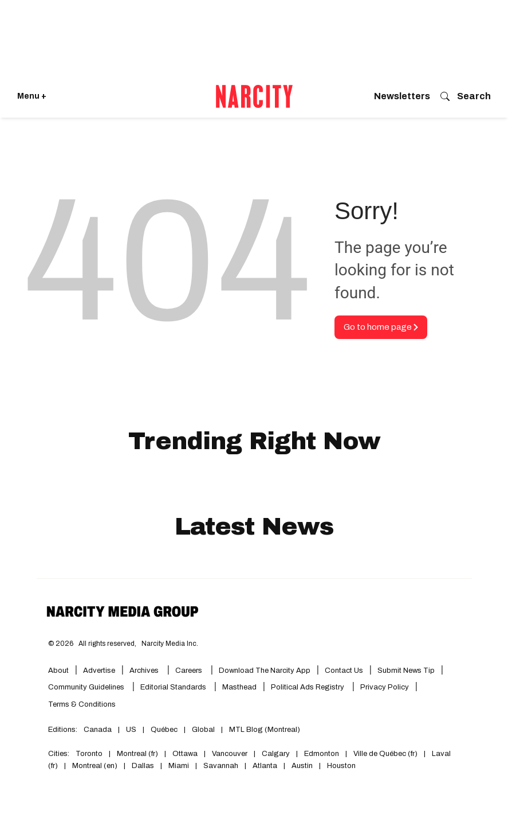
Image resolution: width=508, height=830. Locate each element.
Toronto (89, 754)
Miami (178, 766)
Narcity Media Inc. (169, 644)
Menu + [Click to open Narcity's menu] (31, 96)
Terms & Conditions (82, 704)
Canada (98, 730)
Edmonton (321, 754)
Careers (188, 671)
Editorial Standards (174, 687)
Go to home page (381, 327)
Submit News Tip (406, 671)
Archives (144, 671)
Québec (164, 730)
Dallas (143, 766)
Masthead (239, 687)
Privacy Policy (384, 687)
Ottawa (185, 754)
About (58, 671)
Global (203, 730)
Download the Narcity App (264, 671)
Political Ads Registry (308, 687)
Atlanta (265, 766)
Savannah (220, 766)
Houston (341, 766)
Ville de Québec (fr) (385, 754)
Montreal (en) (94, 766)
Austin (302, 766)
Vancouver (229, 754)
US (131, 730)
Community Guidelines (87, 687)
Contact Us (344, 671)
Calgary (276, 754)
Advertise (99, 671)
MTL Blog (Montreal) (264, 730)
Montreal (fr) (137, 754)
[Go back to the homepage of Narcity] (254, 96)
